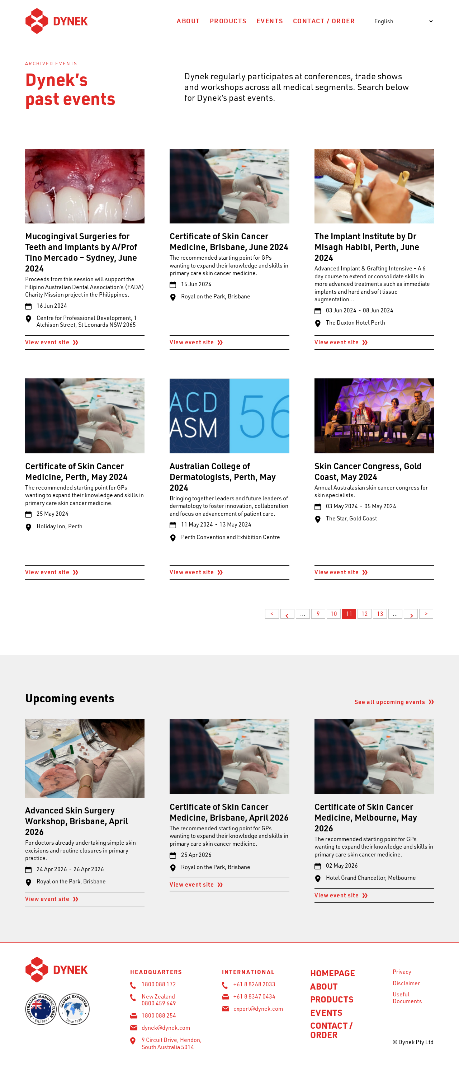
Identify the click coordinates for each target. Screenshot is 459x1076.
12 (364, 613)
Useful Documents (407, 998)
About (188, 20)
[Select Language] (403, 21)
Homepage (332, 972)
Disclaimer (406, 983)
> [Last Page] (426, 613)
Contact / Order (324, 20)
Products (228, 20)
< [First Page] (272, 613)
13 (380, 613)
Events (269, 20)
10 (334, 613)
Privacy (402, 971)
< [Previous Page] (287, 614)
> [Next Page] (411, 614)
